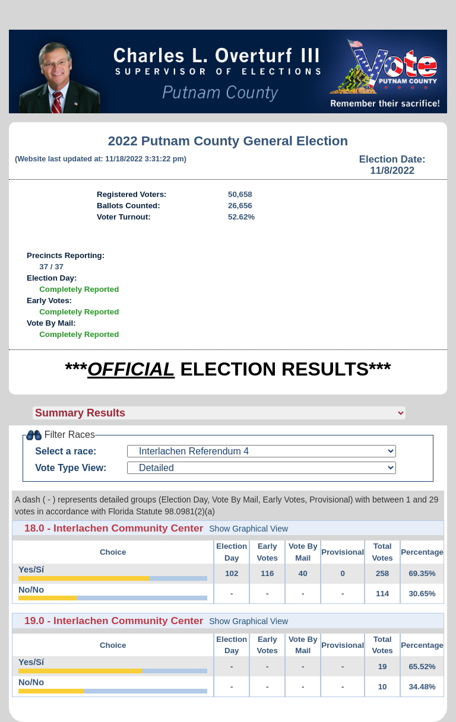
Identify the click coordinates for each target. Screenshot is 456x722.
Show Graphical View (248, 528)
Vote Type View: (70, 468)
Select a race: (65, 451)
